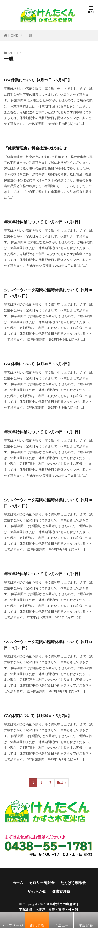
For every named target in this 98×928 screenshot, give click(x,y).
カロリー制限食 (42, 882)
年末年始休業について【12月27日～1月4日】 (43, 222)
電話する (37, 925)
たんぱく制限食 (73, 882)
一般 (29, 35)
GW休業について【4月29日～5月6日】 (38, 80)
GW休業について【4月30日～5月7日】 (38, 364)
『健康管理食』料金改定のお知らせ (35, 148)
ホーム (17, 882)
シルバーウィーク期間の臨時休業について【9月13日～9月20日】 (48, 645)
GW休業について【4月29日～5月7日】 (38, 716)
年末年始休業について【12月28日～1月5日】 (43, 432)
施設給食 (86, 925)
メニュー (61, 925)
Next (60, 783)
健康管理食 (61, 891)
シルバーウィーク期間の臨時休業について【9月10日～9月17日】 (48, 293)
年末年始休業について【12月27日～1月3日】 (43, 574)
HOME (13, 35)
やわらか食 (37, 891)
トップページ (12, 925)
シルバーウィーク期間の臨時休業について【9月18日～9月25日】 (48, 503)
